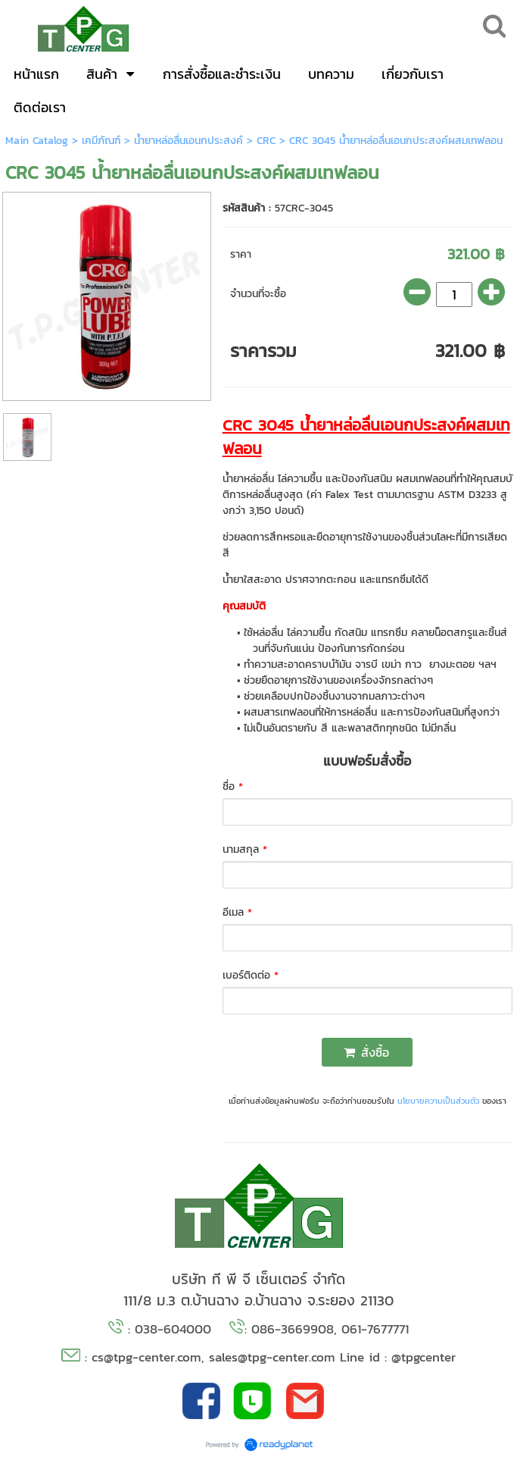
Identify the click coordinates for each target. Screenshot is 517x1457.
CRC (266, 141)
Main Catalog (36, 141)
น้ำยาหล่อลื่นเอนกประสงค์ (188, 141)
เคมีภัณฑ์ (101, 141)
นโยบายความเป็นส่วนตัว (438, 1101)
